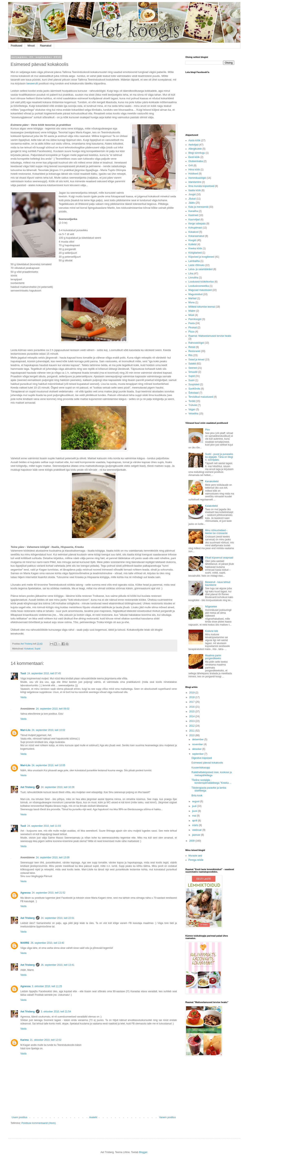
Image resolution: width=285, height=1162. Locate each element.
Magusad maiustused (200, 290)
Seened (192, 367)
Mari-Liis (25, 730)
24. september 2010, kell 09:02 (52, 708)
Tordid (191, 401)
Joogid (192, 194)
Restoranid (194, 351)
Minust (31, 45)
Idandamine (194, 182)
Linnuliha (193, 277)
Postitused (16, 45)
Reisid (191, 347)
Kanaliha (193, 211)
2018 (192, 697)
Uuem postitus (19, 1117)
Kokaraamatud (196, 236)
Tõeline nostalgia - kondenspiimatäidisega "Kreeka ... (211, 781)
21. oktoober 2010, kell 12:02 (46, 1039)
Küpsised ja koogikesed (201, 256)
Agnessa (25, 892)
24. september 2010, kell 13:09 (52, 857)
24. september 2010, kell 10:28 (57, 787)
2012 (192, 725)
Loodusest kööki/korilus (201, 281)
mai (194, 815)
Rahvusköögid (196, 342)
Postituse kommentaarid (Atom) (38, 1123)
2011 (192, 730)
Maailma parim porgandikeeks (213, 657)
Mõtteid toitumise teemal (201, 306)
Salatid (192, 363)
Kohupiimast (195, 227)
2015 (192, 711)
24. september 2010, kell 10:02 (48, 730)
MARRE (24, 942)
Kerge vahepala (197, 223)
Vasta (23, 697)
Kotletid (192, 244)
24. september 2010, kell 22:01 (57, 918)
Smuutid (192, 372)
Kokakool (28, 648)
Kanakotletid (212, 481)
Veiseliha (193, 413)
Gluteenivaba (195, 161)
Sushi (191, 380)
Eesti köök (194, 157)
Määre (191, 310)
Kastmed (193, 215)
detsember (198, 739)
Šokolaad (193, 392)
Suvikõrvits (194, 388)
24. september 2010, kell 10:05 (48, 765)
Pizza (191, 331)
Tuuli (23, 673)
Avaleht (93, 1117)
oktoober (197, 749)
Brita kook (196, 795)
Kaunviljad (194, 219)
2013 (192, 721)
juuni (195, 811)
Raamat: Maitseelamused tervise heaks (209, 335)
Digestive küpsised (201, 758)
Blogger (143, 1152)
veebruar (197, 830)
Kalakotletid (211, 505)
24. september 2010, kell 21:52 (48, 892)
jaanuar (196, 834)
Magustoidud (195, 294)
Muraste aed (195, 855)
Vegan (191, 409)
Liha (190, 273)
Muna (191, 302)
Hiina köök (194, 169)
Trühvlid (192, 405)
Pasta (191, 323)
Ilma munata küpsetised (201, 186)
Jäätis (191, 202)
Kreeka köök (195, 248)
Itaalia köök (194, 190)
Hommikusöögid (197, 178)
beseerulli (32, 83)
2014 (192, 716)
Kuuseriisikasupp (200, 767)
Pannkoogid (194, 319)
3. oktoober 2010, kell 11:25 (47, 986)
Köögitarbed (195, 252)
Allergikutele (195, 148)
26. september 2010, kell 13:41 (57, 964)
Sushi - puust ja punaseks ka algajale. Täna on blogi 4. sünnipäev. (219, 457)
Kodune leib (211, 631)
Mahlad (192, 298)
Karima (24, 1039)
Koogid (192, 240)
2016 (192, 706)
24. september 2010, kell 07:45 (44, 673)
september (198, 754)
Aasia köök (194, 140)
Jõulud (192, 198)
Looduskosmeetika (198, 286)
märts (195, 825)
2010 (192, 735)
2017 (192, 702)
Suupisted (193, 384)
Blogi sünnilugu (196, 152)
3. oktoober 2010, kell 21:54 (56, 1011)
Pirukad (192, 327)
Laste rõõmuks (196, 265)
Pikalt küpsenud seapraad (219, 557)
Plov (207, 429)
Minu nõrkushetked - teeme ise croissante (216, 532)
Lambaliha (194, 261)
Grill (190, 165)
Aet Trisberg (27, 787)
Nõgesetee (211, 606)
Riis (190, 355)
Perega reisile (195, 860)
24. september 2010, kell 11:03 (44, 825)
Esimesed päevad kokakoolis (207, 762)
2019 (192, 692)
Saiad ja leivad (196, 359)
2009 (192, 840)
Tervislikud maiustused (200, 396)
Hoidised (193, 173)
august (196, 801)
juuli (194, 806)
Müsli (191, 315)
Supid (37, 648)
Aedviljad (193, 144)
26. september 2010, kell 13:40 (47, 942)
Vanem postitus (167, 1117)
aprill (195, 820)
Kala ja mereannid (198, 206)
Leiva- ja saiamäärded (200, 269)
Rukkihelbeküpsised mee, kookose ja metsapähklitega (211, 774)
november (198, 744)
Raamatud (45, 45)
